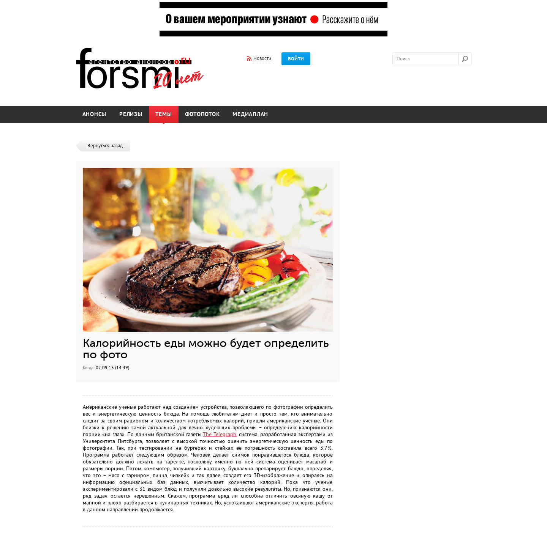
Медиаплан (250, 114)
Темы (163, 114)
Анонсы (94, 114)
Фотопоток (202, 114)
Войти (296, 59)
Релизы (130, 114)
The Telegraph (219, 434)
